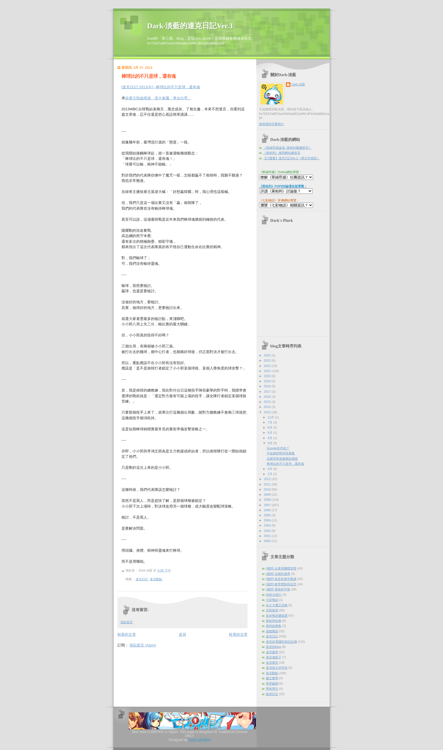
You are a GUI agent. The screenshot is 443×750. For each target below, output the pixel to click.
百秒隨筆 (272, 610)
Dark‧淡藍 (298, 84)
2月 (270, 468)
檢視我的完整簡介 (271, 124)
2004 (268, 520)
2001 (268, 536)
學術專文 (272, 688)
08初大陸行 (274, 594)
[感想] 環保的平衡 (278, 589)
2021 (268, 371)
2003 (268, 525)
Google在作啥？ (278, 448)
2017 (268, 391)
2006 (268, 510)
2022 (268, 366)
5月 (270, 432)
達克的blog (273, 646)
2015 (268, 401)
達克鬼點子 (273, 657)
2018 (268, 386)
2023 (268, 360)
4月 (270, 438)
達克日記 (142, 579)
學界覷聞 (272, 683)
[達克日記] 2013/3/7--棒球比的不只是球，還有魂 (160, 87)
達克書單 (272, 652)
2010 (268, 489)
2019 (268, 381)
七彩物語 (272, 599)
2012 (268, 479)
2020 (268, 376)
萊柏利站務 (273, 620)
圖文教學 (272, 678)
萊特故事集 (273, 625)
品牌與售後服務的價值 (282, 458)
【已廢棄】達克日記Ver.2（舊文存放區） (291, 158)
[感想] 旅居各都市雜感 (281, 579)
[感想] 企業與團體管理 (281, 568)
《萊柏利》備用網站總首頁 (281, 152)
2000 (268, 541)
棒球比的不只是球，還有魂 (148, 76)
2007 (268, 505)
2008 (268, 499)
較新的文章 (127, 634)
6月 (270, 427)
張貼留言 (126, 622)
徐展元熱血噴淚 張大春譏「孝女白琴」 (158, 98)
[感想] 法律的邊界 (278, 573)
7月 (270, 422)
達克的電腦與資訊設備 (281, 641)
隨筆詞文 (272, 694)
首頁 (182, 634)
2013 (268, 412)
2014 (268, 407)
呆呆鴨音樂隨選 (277, 615)
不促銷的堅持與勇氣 (281, 453)
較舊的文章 (238, 634)
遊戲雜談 (272, 631)
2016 (268, 396)
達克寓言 (272, 662)
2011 (268, 484)
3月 (270, 443)
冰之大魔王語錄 (277, 605)
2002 (268, 530)
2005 (268, 515)
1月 (270, 474)
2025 (268, 355)
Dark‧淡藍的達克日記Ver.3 (190, 26)
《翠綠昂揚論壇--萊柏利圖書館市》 (287, 147)
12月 (271, 417)
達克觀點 (156, 579)
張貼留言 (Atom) (142, 645)
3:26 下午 (164, 570)
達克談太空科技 (277, 667)
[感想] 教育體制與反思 (281, 584)
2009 (268, 494)
